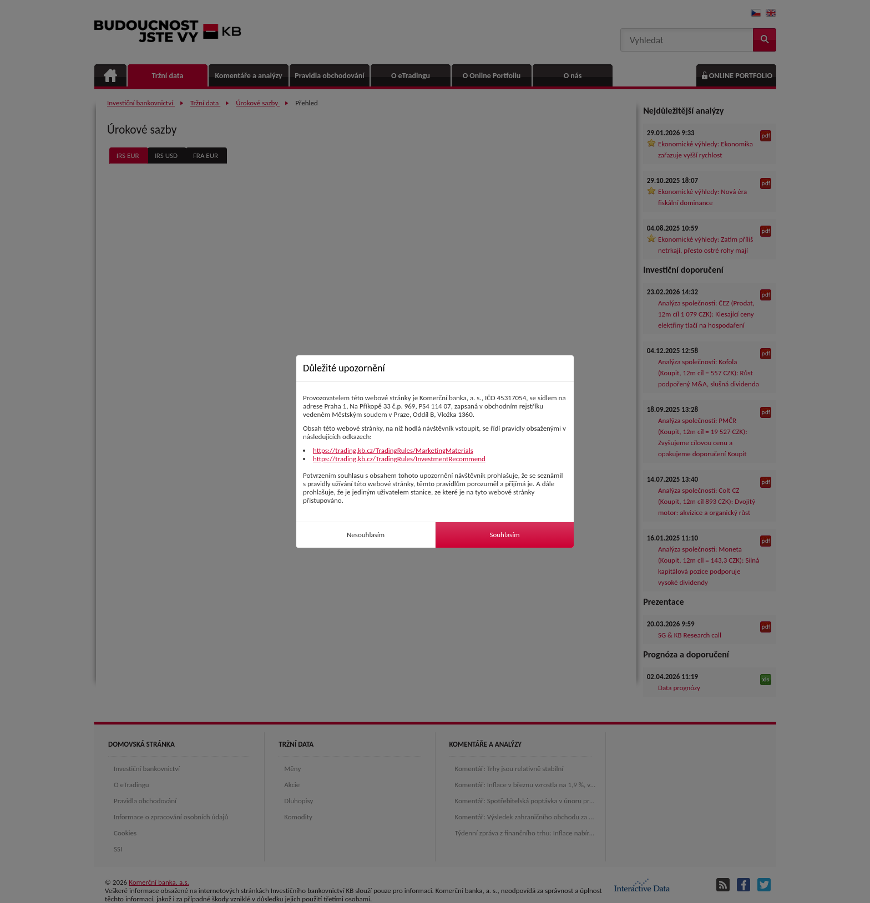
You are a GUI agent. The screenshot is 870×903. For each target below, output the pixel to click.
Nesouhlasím (366, 534)
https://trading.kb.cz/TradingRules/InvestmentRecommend (399, 459)
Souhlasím (504, 534)
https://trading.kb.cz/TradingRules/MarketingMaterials (393, 450)
